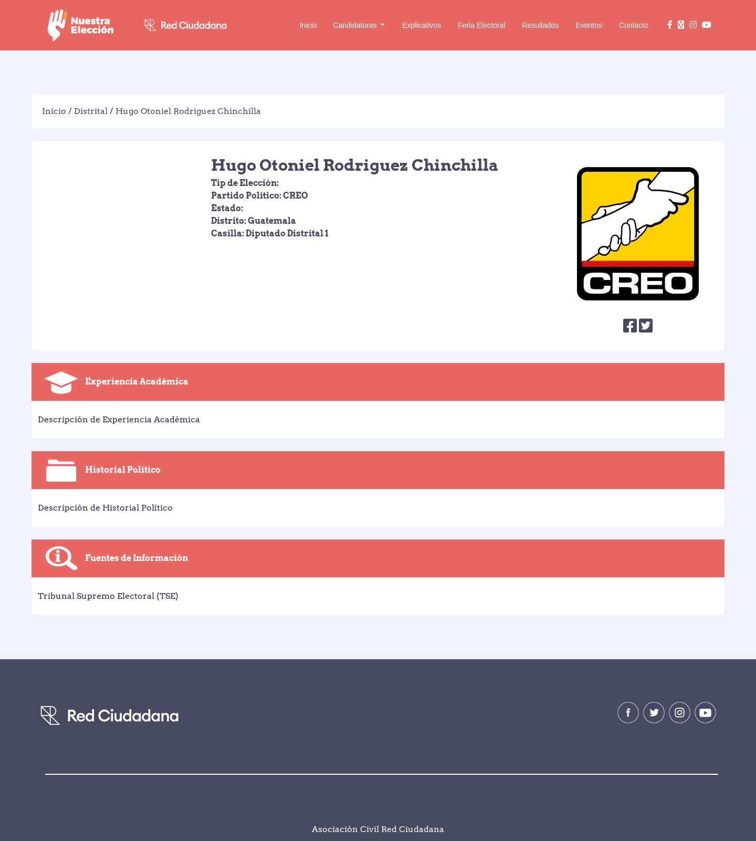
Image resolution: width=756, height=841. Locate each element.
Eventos (588, 25)
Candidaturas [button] (356, 25)
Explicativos (421, 25)
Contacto (633, 25)
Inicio (308, 25)
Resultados (540, 25)
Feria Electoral (481, 25)
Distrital (91, 103)
